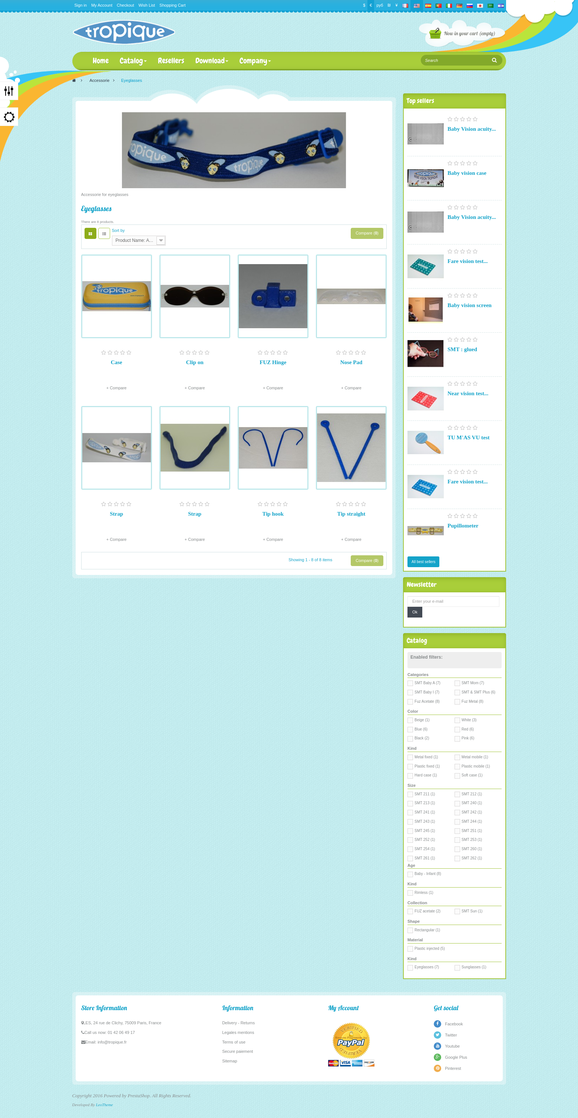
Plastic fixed (427, 766)
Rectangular (427, 930)
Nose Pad (351, 362)
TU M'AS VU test (468, 437)
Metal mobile (475, 757)
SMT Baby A (427, 683)
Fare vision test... (467, 261)
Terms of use (233, 1042)
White (469, 720)
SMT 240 (472, 803)
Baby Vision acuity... (471, 129)
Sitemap (229, 1061)
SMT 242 (472, 812)
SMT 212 (472, 794)
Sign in (81, 5)
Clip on (195, 362)
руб (379, 5)
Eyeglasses (426, 967)
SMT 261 (424, 858)
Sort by (118, 230)
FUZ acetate (427, 911)
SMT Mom (473, 683)
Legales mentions (238, 1032)
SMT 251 (472, 831)
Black (421, 738)
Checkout (125, 5)
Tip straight (351, 514)
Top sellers (420, 100)
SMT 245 (424, 831)
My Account (101, 5)
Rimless (423, 893)
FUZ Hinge (273, 362)
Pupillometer (462, 526)
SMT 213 (424, 803)
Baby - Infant (427, 874)
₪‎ (389, 5)
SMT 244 (472, 821)
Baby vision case (466, 173)
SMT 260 (472, 849)
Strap (116, 514)
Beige (422, 720)
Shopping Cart (172, 5)
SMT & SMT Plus (478, 692)
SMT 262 (472, 858)
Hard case (425, 775)
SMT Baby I (426, 692)
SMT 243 (424, 821)
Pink (468, 738)
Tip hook (273, 514)
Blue (420, 729)
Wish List (146, 5)
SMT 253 (472, 840)
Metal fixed (426, 757)
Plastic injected (429, 948)
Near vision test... (467, 393)
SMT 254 (424, 849)
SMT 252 (424, 840)
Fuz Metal (472, 701)
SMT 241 (424, 812)
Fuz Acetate (427, 701)
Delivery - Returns (238, 1023)
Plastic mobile (476, 766)
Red (468, 729)
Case (116, 362)
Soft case (472, 775)
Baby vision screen (469, 305)
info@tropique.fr (112, 1042)
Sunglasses (474, 967)
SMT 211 (424, 794)
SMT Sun (472, 911)
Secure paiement (237, 1051)
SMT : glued (462, 349)
